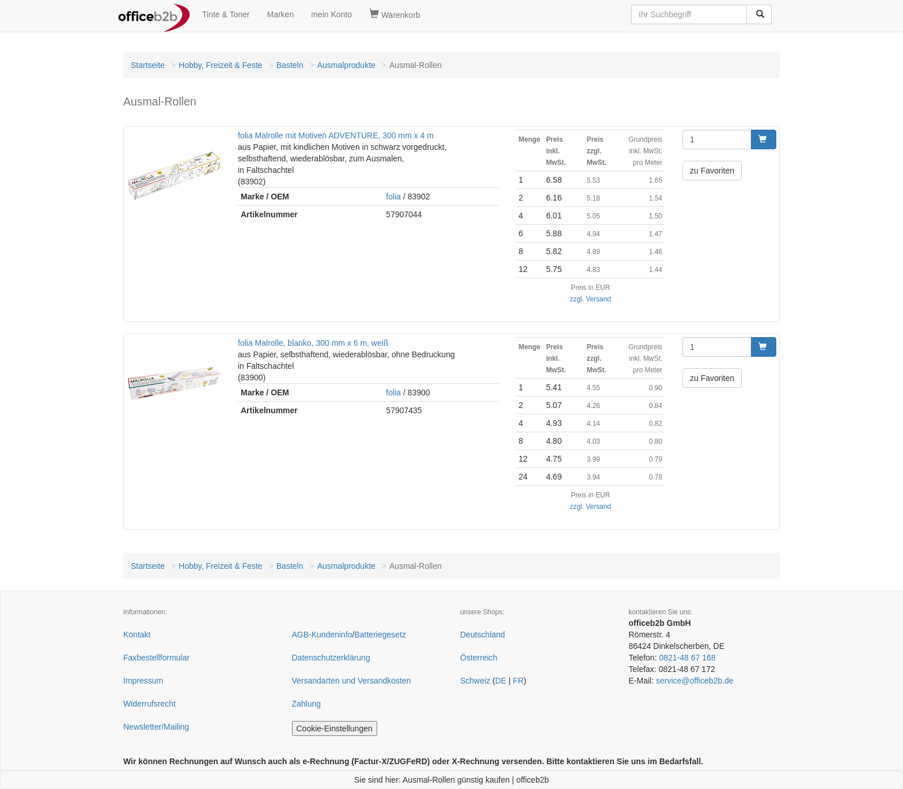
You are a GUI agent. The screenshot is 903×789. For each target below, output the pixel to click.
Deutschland (482, 634)
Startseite (148, 65)
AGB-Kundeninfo (322, 634)
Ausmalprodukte (346, 65)
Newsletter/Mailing (156, 726)
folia (393, 196)
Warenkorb (394, 14)
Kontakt (136, 634)
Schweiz (475, 680)
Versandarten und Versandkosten (351, 680)
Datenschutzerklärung (331, 657)
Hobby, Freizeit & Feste (220, 65)
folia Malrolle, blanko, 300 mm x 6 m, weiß (313, 343)
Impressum (143, 680)
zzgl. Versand (590, 299)
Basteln (289, 65)
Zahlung (306, 703)
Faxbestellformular (156, 657)
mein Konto (331, 14)
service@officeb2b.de (695, 680)
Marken (280, 14)
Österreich (479, 657)
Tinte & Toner (226, 14)
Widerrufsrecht (149, 703)
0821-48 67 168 (687, 657)
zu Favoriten (712, 170)
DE (500, 680)
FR (518, 680)
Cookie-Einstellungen (335, 728)
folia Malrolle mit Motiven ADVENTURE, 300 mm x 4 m (336, 135)
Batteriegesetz (380, 634)
